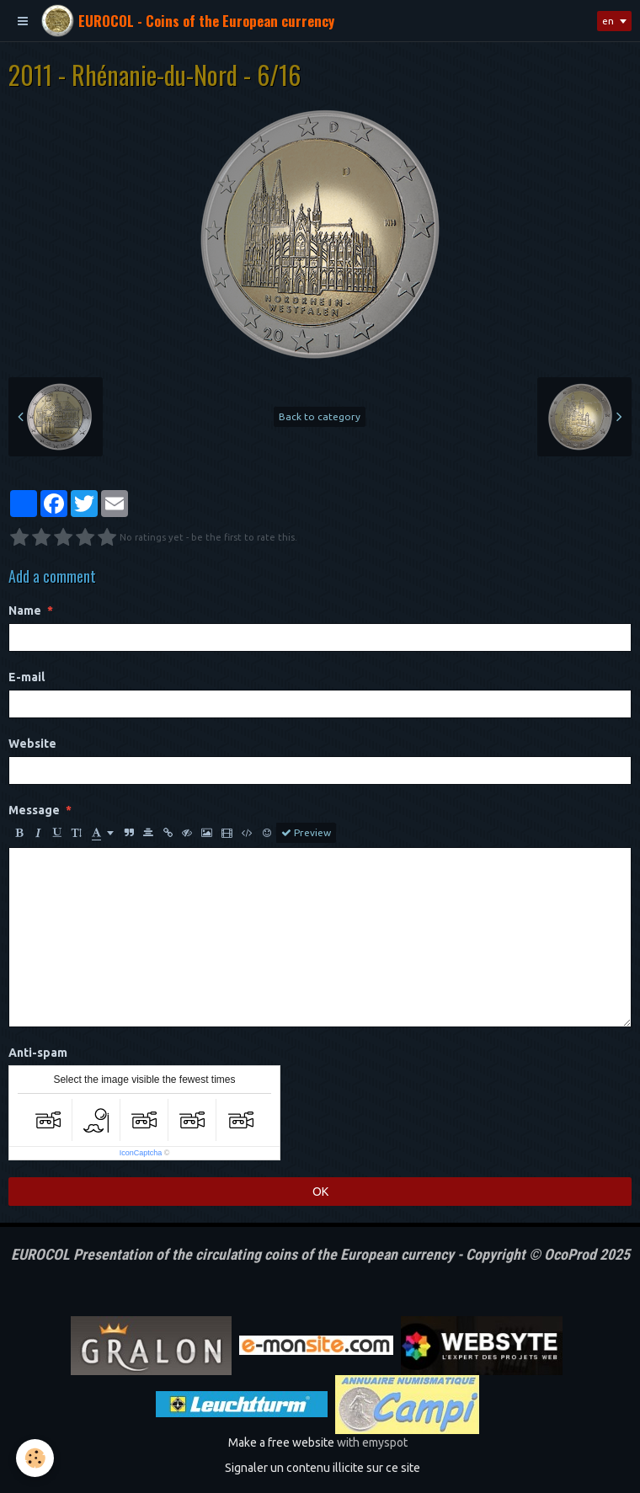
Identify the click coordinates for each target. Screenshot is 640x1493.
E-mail (26, 677)
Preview (306, 833)
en (608, 20)
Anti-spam (37, 1052)
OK (320, 1191)
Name (24, 610)
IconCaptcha (141, 1153)
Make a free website (281, 1442)
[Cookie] (36, 1458)
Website (32, 743)
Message (34, 810)
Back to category (319, 416)
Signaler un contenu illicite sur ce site (322, 1467)
